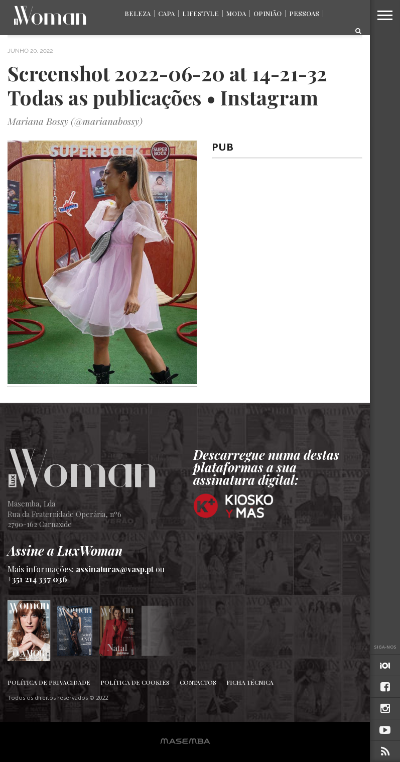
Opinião (267, 13)
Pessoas (304, 13)
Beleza (137, 13)
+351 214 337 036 (37, 579)
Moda (236, 13)
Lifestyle (200, 13)
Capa (166, 13)
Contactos (198, 682)
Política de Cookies (135, 682)
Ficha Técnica (250, 682)
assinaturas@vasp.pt (115, 569)
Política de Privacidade (49, 682)
